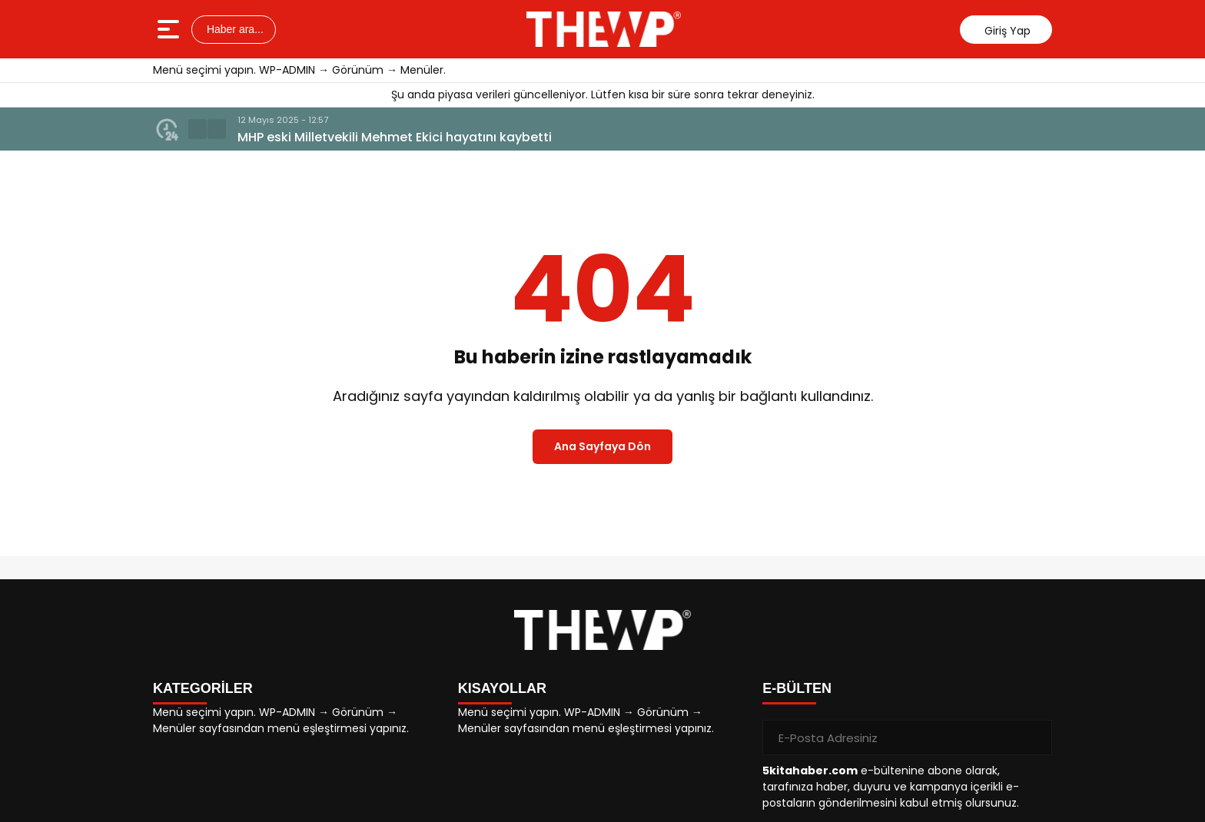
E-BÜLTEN (797, 688)
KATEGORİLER (203, 688)
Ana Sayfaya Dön (602, 446)
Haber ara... (234, 29)
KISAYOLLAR (502, 688)
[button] (197, 129)
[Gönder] (1034, 737)
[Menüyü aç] (170, 29)
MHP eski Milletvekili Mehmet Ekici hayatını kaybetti (394, 137)
